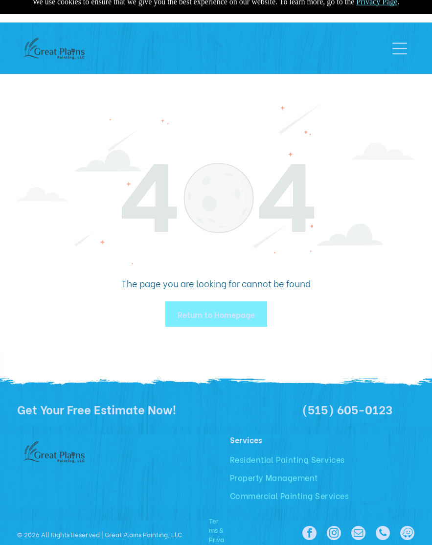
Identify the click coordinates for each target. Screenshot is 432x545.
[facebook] (309, 534)
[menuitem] (291, 459)
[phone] (383, 534)
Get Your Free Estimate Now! (96, 408)
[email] (358, 534)
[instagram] (334, 534)
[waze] (407, 534)
